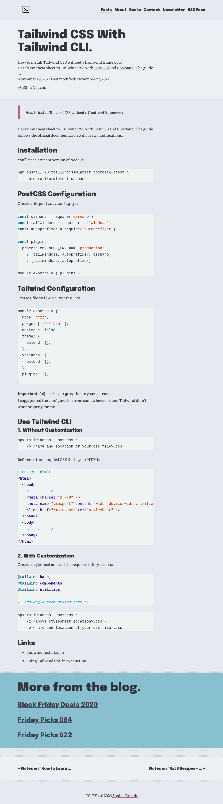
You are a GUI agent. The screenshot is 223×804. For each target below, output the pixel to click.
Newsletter (174, 10)
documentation (64, 135)
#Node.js (38, 87)
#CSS (22, 87)
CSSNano (125, 67)
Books (135, 10)
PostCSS (101, 67)
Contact (152, 10)
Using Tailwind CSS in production (56, 659)
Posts (106, 10)
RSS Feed (196, 10)
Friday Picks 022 (45, 734)
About (120, 10)
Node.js (77, 159)
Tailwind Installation (45, 651)
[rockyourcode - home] (26, 10)
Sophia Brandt (125, 794)
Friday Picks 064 (45, 719)
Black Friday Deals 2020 (58, 704)
